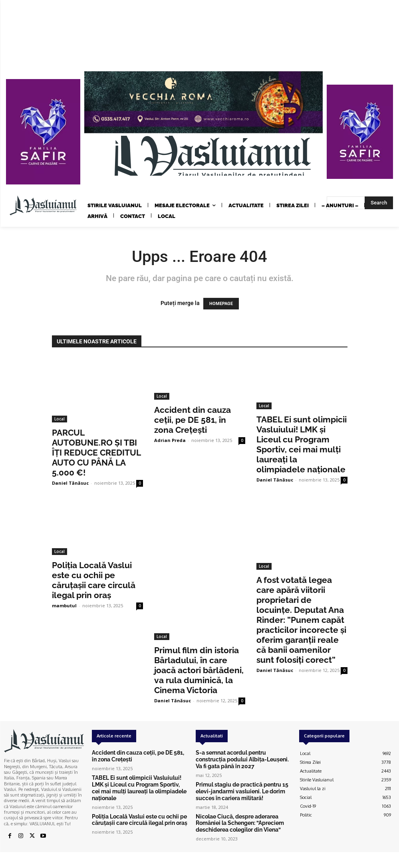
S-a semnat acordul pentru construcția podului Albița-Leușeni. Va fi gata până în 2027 (239, 758)
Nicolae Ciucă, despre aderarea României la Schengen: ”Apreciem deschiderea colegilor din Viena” (243, 815)
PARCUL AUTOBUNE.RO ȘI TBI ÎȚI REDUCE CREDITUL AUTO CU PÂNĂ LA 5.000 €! (96, 453)
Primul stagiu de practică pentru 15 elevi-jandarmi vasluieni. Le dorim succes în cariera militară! (243, 787)
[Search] (379, 202)
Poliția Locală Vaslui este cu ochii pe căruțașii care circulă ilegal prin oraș (93, 580)
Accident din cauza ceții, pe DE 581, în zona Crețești (192, 420)
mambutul (64, 605)
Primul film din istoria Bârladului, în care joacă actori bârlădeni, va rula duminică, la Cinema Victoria (199, 670)
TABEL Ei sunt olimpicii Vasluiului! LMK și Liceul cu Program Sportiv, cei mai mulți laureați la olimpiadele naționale (301, 444)
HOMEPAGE (221, 303)
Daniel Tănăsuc (70, 483)
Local (59, 419)
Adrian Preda (170, 440)
